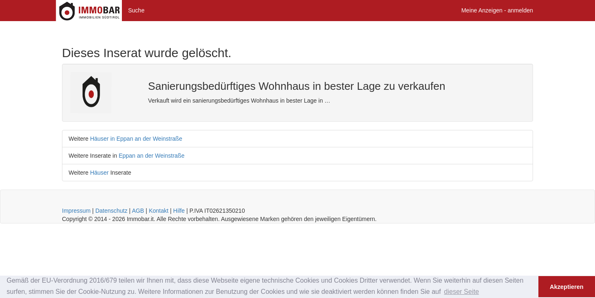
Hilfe (179, 210)
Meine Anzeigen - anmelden (497, 10)
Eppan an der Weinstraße (151, 155)
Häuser (99, 172)
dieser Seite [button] (461, 291)
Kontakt (158, 210)
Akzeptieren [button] (567, 287)
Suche (136, 10)
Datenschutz (111, 210)
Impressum (76, 210)
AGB (138, 210)
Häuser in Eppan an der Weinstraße (136, 138)
